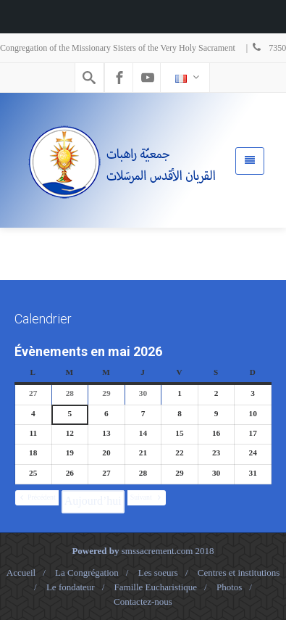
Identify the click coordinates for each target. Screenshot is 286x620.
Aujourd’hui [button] (93, 501)
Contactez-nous (143, 601)
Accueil (21, 572)
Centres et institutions (238, 572)
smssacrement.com (157, 550)
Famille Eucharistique (155, 587)
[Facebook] (119, 77)
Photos (229, 587)
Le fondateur (70, 587)
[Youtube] (147, 77)
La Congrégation (87, 572)
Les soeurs (158, 572)
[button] (37, 497)
